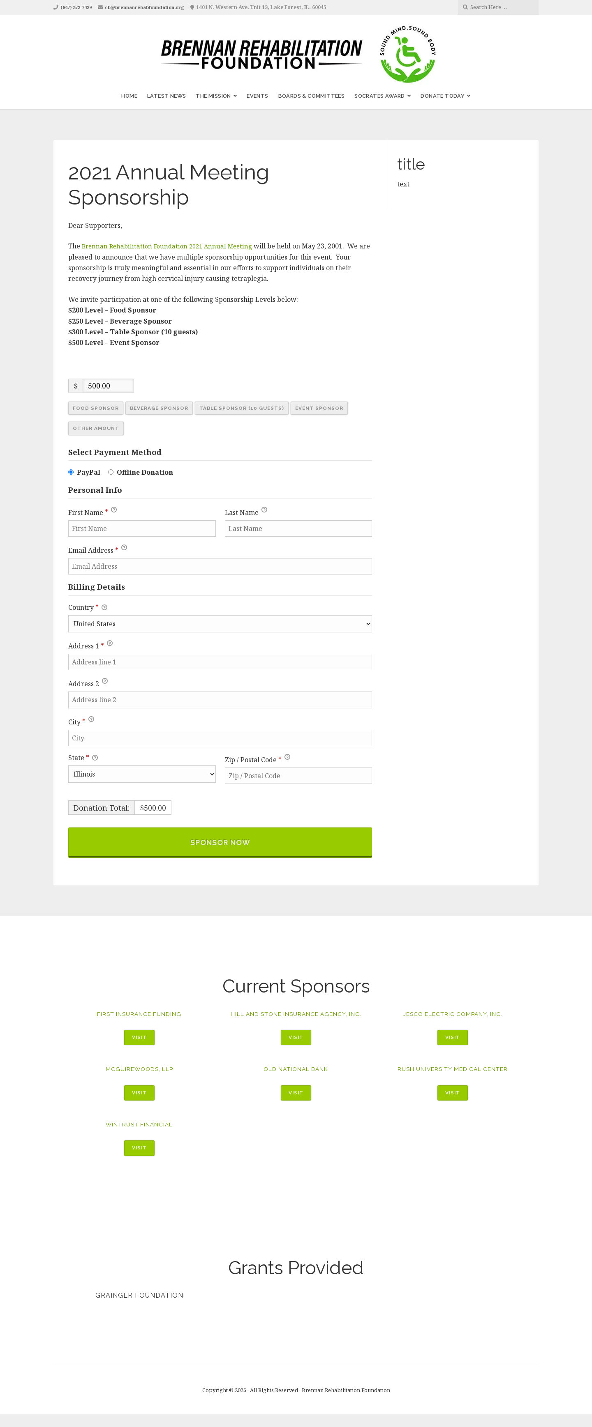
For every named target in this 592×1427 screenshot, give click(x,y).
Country (87, 608)
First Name (92, 512)
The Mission (213, 96)
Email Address (97, 550)
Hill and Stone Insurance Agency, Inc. (296, 1019)
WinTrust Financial (139, 1136)
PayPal (88, 473)
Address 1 (90, 645)
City (81, 721)
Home (129, 96)
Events (257, 96)
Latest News (166, 96)
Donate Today (443, 96)
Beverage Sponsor (162, 408)
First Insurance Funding (139, 1016)
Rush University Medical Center (453, 1080)
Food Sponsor (96, 408)
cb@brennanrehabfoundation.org (154, 7)
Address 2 (88, 683)
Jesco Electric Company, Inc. (453, 1016)
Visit (139, 1040)
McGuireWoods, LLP (139, 1080)
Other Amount (98, 429)
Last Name (246, 512)
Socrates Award (379, 96)
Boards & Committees (311, 96)
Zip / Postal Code (257, 759)
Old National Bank (296, 1080)
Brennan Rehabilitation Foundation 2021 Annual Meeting (171, 245)
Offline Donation (145, 473)
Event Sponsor (330, 408)
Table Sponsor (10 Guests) (249, 408)
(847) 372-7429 (78, 7)
